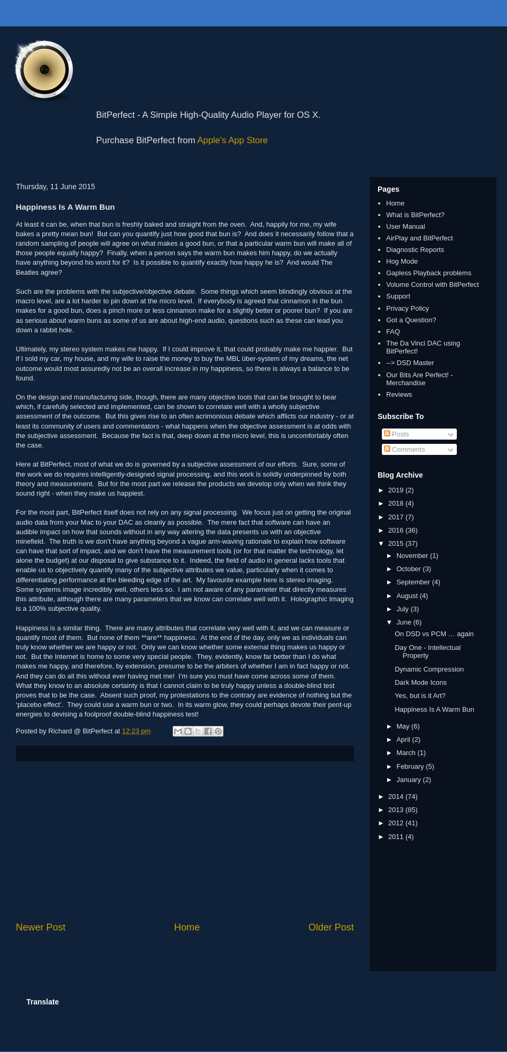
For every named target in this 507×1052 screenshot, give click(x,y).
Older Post (331, 927)
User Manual (405, 226)
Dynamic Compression (429, 669)
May (404, 726)
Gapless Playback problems (428, 273)
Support (398, 296)
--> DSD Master (410, 363)
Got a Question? (411, 320)
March (407, 753)
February (411, 766)
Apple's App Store (233, 140)
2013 (397, 810)
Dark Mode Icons (420, 682)
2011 (397, 837)
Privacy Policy (407, 308)
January (410, 780)
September (414, 582)
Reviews (399, 394)
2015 (397, 543)
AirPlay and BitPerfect (419, 238)
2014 (397, 796)
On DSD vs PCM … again (434, 634)
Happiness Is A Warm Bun (434, 709)
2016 (397, 530)
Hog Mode (402, 261)
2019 (397, 490)
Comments (404, 449)
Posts (396, 434)
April (404, 739)
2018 (397, 503)
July (404, 609)
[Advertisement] (185, 841)
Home (187, 927)
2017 (397, 517)
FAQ (393, 332)
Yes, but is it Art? (420, 696)
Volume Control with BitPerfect (432, 284)
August (408, 596)
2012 (397, 823)
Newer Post (40, 927)
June (405, 622)
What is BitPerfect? (415, 215)
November (413, 556)
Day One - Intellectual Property (428, 652)
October (410, 569)
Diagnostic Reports (415, 250)
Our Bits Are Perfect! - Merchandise (419, 379)
